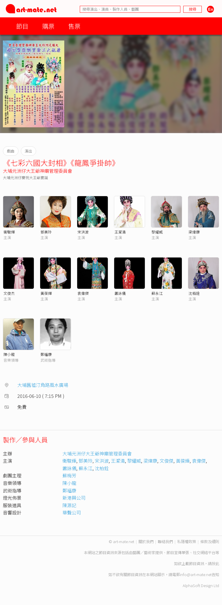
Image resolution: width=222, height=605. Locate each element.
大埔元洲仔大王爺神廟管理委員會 (37, 170)
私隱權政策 (186, 541)
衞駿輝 (9, 232)
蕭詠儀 (120, 293)
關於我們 (145, 541)
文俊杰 (9, 293)
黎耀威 (157, 232)
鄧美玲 (46, 232)
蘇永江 (157, 293)
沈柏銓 (102, 468)
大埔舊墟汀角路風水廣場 (42, 384)
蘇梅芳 (69, 475)
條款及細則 (209, 541)
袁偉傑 (83, 293)
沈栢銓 (194, 293)
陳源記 (69, 505)
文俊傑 (166, 460)
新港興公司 (74, 497)
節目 (22, 25)
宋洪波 (83, 232)
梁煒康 (194, 232)
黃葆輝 (46, 293)
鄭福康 (46, 354)
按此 (215, 563)
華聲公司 (71, 512)
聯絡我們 (165, 541)
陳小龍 (9, 354)
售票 (74, 25)
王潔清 (120, 232)
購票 (48, 25)
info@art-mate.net (196, 574)
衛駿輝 (69, 460)
